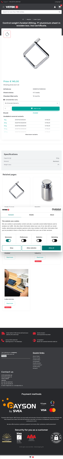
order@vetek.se (18, 385)
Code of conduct (37, 365)
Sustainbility (36, 361)
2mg (5, 123)
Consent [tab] (11, 215)
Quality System (37, 363)
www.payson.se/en (31, 421)
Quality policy (36, 366)
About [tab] (52, 215)
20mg (5, 132)
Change (4, 356)
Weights (29, 19)
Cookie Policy (36, 359)
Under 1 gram (37, 19)
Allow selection (31, 248)
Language (58, 2)
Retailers (35, 368)
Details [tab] (31, 215)
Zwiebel (35, 113)
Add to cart (36, 108)
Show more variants (31, 134)
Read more (10, 257)
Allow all (51, 248)
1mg (5, 120)
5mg (5, 126)
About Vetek (36, 356)
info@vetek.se (9, 385)
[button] (56, 437)
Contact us (7, 372)
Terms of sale (36, 358)
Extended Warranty (10, 100)
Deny (11, 248)
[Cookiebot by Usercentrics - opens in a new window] (53, 209)
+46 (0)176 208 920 (14, 2)
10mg (5, 129)
